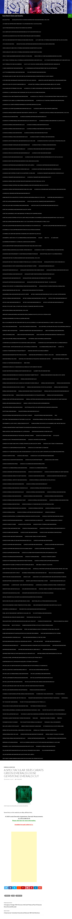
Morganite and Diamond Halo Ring (11, 592)
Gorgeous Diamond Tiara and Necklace (56, 475)
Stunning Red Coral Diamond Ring (44, 693)
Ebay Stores (27, 362)
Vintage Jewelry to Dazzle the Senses (55, 734)
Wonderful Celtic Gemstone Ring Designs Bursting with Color (18, 746)
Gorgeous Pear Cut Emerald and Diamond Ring (44, 524)
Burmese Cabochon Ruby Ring (10, 330)
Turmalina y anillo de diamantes (52, 722)
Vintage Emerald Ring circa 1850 (10, 734)
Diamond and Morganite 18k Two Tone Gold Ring (15, 354)
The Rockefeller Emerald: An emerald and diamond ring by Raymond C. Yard (21, 710)
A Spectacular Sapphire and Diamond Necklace (54, 225)
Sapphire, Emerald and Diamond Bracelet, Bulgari (49, 653)
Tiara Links (35, 718)
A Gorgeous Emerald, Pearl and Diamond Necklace (15, 136)
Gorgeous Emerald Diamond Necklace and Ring (14, 508)
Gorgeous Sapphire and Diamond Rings (54, 544)
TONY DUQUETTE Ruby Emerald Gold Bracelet (31, 722)
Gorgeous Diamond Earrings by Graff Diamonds (57, 471)
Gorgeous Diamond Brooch (35, 471)
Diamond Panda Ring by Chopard (61, 358)
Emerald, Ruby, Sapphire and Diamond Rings (13, 399)
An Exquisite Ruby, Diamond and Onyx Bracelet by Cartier (37, 278)
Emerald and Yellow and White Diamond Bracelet (56, 391)
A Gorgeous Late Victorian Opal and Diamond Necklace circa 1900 (19, 140)
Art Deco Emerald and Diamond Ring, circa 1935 (34, 298)
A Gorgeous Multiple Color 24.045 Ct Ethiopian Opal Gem (51, 140)
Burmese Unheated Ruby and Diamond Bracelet (31, 330)
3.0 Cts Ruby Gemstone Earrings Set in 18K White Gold (57, 60)
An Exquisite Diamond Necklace (46, 265)
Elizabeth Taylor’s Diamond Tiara (42, 370)
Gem (13, 895)
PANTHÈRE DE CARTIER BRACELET (10, 609)
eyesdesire (19, 779)
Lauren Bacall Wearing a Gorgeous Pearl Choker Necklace (50, 584)
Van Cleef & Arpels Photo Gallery (11, 726)
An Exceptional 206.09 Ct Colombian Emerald (51, 253)
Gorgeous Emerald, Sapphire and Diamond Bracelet (30, 512)
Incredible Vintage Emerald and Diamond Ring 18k (34, 572)
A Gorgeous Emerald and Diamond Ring (12, 132)
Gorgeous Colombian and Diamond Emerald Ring (32, 463)
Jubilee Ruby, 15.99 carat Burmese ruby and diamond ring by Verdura (49, 576)
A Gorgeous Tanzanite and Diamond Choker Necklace (50, 173)
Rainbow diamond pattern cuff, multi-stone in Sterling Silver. (37, 625)
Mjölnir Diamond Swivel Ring (29, 588)
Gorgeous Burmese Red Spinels (10, 463)
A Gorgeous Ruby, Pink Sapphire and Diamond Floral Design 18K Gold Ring (21, 161)
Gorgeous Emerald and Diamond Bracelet (36, 483)
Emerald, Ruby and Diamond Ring (55, 395)
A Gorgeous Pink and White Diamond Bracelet (14, 148)
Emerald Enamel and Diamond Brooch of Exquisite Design (30, 395)
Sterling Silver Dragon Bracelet (38, 689)
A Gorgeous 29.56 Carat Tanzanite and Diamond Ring (15, 96)
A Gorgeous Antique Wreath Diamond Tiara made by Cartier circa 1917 (20, 112)
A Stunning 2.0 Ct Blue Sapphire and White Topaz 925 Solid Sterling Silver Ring (21, 229)
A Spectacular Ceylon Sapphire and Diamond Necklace (44, 205)
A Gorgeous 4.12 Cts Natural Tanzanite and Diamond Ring (50, 100)
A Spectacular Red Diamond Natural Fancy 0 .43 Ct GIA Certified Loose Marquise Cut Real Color (26, 221)
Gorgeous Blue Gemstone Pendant (33, 459)
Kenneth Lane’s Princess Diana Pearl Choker (37, 580)
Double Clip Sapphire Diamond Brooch (12, 362)
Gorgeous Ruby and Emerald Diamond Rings (51, 532)
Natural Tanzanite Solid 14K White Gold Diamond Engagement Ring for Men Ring (22, 597)
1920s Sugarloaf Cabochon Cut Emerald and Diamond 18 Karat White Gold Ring (22, 48)
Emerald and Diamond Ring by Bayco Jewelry (14, 387)
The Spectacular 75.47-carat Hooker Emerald (53, 710)
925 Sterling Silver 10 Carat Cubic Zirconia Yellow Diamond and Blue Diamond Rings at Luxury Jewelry (28, 76)
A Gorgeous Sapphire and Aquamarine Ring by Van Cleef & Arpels (18, 165)
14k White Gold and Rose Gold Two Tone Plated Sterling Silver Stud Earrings (21, 35)
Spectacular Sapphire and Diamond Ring (13, 681)
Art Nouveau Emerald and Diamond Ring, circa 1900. (15, 310)
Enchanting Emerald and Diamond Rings (13, 407)
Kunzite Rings (6, 584)
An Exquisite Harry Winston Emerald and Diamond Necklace (39, 274)
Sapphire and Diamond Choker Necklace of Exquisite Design (35, 645)
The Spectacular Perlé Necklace (11, 714)
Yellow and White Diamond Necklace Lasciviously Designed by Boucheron (21, 750)
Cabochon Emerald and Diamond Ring (54, 330)
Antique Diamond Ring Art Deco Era (11, 290)
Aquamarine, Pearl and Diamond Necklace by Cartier (16, 294)
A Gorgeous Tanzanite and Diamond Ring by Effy (39, 177)
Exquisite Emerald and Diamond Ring (43, 415)
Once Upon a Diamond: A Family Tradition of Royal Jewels (17, 605)
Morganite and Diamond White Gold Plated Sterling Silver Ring (37, 592)
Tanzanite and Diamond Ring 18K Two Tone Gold (14, 697)
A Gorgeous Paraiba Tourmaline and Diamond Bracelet (16, 144)
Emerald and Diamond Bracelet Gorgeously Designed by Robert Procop (21, 374)
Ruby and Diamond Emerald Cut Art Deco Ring (34, 637)
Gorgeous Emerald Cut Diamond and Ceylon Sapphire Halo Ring (38, 504)
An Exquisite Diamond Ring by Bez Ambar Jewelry (32, 270)
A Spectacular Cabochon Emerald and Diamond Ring (16, 205)
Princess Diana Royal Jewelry (61, 621)
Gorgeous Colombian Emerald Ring (38, 467)
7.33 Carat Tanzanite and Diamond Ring (36, 72)
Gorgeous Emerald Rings (9, 512)
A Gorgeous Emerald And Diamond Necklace (14, 124)
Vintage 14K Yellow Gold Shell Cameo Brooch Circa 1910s (17, 730)
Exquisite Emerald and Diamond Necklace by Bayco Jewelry (17, 415)
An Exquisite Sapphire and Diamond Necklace (14, 282)
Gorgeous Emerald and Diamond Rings (37, 500)
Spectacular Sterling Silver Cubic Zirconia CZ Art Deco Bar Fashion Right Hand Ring (23, 685)
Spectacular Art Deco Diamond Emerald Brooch (15, 669)
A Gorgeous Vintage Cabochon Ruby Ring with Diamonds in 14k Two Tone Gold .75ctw (24, 181)
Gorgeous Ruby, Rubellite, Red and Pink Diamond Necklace (17, 540)
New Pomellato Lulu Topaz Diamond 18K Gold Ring (44, 601)
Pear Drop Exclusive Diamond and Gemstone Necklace (32, 609)
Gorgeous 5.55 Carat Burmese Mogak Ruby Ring (14, 447)
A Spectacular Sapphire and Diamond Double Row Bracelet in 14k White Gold (22, 225)
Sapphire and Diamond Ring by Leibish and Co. (29, 649)
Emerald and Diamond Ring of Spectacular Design (39, 387)
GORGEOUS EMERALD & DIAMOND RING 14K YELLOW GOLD (42, 479)
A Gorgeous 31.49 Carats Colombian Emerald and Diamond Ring (18, 100)
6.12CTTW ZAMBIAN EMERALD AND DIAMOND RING (14, 72)
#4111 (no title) (6, 19)
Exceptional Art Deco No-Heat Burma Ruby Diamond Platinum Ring (41, 407)
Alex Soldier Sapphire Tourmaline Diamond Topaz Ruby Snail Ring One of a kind (22, 245)
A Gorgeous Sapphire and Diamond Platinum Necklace (16, 169)
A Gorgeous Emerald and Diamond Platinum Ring (39, 128)
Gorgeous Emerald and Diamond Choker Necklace (15, 488)
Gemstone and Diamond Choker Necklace (42, 431)
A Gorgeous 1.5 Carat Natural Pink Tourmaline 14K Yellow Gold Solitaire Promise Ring (24, 92)
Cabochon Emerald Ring (9, 334)
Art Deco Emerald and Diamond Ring (12, 298)
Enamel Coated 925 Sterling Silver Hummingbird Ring (37, 403)
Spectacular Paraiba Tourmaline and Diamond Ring (15, 677)
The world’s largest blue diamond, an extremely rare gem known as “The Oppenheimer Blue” (43, 714)
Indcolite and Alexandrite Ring (56, 572)
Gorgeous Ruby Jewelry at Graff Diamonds (35, 536)
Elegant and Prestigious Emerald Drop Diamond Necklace (17, 370)
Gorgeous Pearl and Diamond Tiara (11, 528)
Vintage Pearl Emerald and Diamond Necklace (14, 738)
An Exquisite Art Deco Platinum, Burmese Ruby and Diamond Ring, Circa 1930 (30, 19)
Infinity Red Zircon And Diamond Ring (12, 576)
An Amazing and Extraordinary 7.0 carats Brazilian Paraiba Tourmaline (20, 253)
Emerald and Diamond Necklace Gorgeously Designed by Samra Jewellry (21, 383)
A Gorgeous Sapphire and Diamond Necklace (47, 165)
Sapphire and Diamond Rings (50, 649)
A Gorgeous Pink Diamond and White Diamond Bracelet (41, 148)
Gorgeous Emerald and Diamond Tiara (58, 500)
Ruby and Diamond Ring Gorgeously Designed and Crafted (17, 641)
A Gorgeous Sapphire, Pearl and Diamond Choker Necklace (46, 169)
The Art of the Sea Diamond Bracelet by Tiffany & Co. (33, 701)
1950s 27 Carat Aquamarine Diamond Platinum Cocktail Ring (17, 56)
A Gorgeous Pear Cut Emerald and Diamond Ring (44, 144)
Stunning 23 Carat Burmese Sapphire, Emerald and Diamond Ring (18, 693)
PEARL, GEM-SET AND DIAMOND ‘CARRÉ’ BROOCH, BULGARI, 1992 (17, 613)
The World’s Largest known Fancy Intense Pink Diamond (16, 718)
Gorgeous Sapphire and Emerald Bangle (45, 548)
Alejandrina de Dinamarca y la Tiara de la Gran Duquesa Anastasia (19, 241)
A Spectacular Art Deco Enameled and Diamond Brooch (41, 201)
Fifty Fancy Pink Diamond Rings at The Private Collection (17, 419)
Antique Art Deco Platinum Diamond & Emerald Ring (52, 286)
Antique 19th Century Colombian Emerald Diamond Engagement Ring (20, 286)
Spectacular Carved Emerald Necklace (39, 669)
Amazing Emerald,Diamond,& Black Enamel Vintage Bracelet (17, 249)
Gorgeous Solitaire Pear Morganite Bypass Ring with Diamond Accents (39, 552)
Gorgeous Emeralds (50, 512)
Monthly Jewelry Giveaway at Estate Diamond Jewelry (52, 588)
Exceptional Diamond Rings (9, 411)
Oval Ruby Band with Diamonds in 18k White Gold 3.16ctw (47, 605)
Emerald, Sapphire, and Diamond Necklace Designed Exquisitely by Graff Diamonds (46, 399)
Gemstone (12, 767)
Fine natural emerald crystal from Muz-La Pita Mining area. (47, 419)
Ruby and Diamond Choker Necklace (12, 637)
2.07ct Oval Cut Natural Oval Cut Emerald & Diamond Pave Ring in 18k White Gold (22, 60)
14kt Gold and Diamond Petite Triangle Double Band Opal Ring (18, 39)
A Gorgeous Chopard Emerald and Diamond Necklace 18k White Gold (20, 120)
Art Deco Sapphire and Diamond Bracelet (53, 302)
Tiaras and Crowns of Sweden (47, 718)
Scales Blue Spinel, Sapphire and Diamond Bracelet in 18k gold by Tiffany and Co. (22, 657)
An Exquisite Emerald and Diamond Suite (12, 274)
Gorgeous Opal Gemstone (24, 524)
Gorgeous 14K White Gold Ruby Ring (37, 439)
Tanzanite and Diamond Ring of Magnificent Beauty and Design (43, 697)
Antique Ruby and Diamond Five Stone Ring (32, 290)
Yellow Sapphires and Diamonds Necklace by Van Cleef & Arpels (18, 754)
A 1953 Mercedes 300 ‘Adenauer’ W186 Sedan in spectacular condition (19, 80)
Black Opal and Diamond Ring (10, 326)
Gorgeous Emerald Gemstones (52, 508)
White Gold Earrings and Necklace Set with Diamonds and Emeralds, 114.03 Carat (40, 742)
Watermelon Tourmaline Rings (10, 742)
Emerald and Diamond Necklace (10, 379)
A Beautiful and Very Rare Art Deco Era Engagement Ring (52, 80)
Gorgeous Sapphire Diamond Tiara (11, 552)
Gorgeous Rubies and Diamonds (10, 532)
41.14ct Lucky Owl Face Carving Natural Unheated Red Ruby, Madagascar (42, 64)
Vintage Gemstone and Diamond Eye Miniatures (31, 734)
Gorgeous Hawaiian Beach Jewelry (53, 520)
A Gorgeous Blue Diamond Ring (10, 116)
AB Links (40, 237)
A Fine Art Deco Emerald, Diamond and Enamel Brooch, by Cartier (44, 84)
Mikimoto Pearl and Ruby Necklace (11, 588)
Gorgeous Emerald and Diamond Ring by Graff (14, 500)
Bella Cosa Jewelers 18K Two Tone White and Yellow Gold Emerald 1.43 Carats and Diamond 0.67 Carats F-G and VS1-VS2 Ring (33, 322)
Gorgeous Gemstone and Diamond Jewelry (53, 516)
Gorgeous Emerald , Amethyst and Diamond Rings (15, 479)
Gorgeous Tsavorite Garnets (48, 556)
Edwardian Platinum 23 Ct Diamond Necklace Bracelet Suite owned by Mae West (22, 366)
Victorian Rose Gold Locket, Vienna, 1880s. (53, 726)
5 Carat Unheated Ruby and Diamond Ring (13, 68)
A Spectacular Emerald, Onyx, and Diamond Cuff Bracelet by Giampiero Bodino (22, 213)
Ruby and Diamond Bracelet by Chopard (51, 633)
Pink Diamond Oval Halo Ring (34, 617)
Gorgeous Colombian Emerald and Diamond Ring (15, 467)
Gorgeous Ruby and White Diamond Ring (13, 536)
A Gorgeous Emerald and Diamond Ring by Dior (36, 132)
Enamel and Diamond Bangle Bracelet (12, 403)
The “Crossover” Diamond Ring (10, 701)
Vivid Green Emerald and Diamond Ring (56, 738)
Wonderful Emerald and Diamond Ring (45, 746)
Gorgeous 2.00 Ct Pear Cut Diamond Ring (53, 443)
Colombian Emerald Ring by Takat (47, 346)
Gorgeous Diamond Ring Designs (36, 475)
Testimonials (64, 697)
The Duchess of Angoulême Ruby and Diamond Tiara (15, 705)
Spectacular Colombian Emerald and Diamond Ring (15, 673)
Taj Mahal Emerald (60, 693)
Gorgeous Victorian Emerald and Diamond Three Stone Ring (17, 560)
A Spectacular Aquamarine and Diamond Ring (14, 201)
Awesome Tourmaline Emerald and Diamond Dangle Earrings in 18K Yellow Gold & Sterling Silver (27, 314)
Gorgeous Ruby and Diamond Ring (29, 532)
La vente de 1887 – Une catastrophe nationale (22, 584)
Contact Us (61, 346)
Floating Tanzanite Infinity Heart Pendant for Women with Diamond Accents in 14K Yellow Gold (26, 427)
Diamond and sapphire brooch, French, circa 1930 (41, 354)
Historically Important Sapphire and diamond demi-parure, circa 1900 (50, 568)
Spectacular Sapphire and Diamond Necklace (41, 677)
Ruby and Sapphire (38, 641)
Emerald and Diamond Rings (61, 387)
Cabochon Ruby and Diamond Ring (25, 334)
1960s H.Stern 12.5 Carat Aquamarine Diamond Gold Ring (48, 56)
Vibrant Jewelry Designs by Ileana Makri (31, 726)
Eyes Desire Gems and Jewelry (13, 16)
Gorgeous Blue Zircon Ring (51, 459)
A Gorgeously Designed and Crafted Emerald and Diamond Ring (50, 189)
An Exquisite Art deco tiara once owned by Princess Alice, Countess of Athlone (22, 261)
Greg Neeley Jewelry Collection (44, 564)
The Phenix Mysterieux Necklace (38, 705)
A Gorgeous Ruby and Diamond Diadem (41, 152)
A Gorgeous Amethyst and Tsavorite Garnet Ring (46, 108)
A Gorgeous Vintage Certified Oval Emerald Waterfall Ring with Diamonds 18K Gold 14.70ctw (25, 185)
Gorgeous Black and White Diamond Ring (13, 459)
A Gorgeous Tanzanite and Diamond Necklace (14, 177)
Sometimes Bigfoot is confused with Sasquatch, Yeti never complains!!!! (20, 661)
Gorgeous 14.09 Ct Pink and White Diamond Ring (14, 439)
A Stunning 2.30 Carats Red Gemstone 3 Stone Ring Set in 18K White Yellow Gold (22, 233)
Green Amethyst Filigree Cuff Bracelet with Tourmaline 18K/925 (18, 564)
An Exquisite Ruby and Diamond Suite (12, 278)
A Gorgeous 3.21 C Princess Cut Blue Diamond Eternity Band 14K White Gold (48, 96)
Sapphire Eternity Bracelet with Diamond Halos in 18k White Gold (19, 653)
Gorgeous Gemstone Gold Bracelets (34, 520)
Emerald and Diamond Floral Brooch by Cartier (53, 374)
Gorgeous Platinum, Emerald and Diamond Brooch (52, 528)
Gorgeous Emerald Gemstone (35, 508)
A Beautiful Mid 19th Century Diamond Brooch (14, 84)
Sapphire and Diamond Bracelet (53, 641)
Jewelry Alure (26, 576)
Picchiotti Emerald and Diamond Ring (42, 613)
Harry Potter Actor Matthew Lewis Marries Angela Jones (17, 568)
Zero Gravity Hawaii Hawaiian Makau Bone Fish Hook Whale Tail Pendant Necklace (23, 758)
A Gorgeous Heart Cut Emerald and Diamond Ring (42, 136)
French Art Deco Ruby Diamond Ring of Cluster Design (16, 431)
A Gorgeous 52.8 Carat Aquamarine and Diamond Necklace (17, 108)
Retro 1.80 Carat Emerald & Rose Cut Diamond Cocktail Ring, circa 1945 (41, 629)
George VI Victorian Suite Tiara (43, 435)
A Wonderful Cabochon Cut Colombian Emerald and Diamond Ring (19, 237)
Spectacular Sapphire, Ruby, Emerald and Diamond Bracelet (39, 681)
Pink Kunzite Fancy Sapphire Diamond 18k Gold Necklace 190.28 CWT (19, 621)
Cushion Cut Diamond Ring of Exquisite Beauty (14, 350)
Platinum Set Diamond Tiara (44, 621)
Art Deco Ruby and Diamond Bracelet (57, 298)
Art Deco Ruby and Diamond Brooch (12, 302)
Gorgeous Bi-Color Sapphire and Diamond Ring (42, 455)
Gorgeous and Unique (22, 455)
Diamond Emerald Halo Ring (10, 358)
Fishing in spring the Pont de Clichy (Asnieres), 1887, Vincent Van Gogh (48, 423)
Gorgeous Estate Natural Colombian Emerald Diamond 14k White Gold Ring (21, 516)
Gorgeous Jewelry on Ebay (9, 524)
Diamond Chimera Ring (61, 354)
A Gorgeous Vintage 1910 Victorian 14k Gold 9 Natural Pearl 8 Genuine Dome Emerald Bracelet (24, 904)
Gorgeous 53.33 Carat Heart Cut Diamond (38, 447)
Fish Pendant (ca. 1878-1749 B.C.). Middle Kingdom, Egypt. (16, 423)
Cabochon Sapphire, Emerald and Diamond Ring (14, 338)
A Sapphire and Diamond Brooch (55, 197)
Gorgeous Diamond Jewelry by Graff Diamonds (14, 475)
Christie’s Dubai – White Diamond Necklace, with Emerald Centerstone (20, 346)
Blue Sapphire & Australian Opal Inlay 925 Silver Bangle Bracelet (55, 326)
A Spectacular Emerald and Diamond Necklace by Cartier (17, 209)
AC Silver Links (54, 237)
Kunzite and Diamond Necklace (57, 580)
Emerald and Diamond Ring (48, 383)
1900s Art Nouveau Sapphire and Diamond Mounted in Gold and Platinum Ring (35, 43)
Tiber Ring (59, 718)
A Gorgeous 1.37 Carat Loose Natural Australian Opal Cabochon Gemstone (42, 88)
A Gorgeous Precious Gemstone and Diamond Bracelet (16, 152)
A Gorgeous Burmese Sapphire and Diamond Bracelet (33, 116)
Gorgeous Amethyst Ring (9, 455)
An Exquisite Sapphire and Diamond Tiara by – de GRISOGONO (41, 282)
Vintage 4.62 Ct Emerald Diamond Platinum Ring (45, 730)
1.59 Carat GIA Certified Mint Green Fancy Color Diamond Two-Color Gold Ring (22, 23)
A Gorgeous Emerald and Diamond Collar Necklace (52, 120)
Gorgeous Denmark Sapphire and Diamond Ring (14, 471)
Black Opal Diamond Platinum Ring (28, 326)
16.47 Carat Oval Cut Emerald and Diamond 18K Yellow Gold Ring (52, 39)
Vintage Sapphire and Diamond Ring (36, 738)
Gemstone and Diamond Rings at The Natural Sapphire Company (18, 435)
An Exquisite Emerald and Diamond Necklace (57, 270)
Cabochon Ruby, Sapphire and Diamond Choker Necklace (50, 334)
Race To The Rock (16, 625)
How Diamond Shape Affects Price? (11, 572)
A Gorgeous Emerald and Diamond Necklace (38, 124)
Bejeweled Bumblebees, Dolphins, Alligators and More (16, 318)
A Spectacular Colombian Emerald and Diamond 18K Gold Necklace (24, 912)
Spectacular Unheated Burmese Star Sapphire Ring (15, 689)
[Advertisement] (24, 857)
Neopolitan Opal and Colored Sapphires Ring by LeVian (16, 601)
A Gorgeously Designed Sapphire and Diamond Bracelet (16, 193)
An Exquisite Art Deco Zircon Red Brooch (54, 261)
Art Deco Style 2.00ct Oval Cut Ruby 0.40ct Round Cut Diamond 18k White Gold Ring (23, 306)
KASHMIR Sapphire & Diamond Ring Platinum (13, 580)
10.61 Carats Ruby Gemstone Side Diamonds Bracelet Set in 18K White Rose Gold (22, 31)
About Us (47, 237)
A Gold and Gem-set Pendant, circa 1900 (12, 88)
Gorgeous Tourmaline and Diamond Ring (13, 556)
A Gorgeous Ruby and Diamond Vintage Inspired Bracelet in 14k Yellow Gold (44, 157)
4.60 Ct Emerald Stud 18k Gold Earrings (12, 64)
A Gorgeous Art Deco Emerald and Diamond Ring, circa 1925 (54, 112)
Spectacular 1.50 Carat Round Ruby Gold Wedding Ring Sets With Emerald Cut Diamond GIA (25, 665)
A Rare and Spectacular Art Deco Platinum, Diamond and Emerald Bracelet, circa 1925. (24, 197)
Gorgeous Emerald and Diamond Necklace (40, 488)
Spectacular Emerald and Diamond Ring (40, 673)
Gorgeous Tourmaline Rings (32, 556)
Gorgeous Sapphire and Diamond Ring (43, 540)
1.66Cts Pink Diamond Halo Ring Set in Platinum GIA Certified (17, 27)
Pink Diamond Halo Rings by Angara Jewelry (13, 617)
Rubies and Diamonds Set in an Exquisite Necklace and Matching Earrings (21, 633)
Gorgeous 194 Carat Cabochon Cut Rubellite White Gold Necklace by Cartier (22, 443)
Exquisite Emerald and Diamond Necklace (28, 411)
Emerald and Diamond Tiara (9, 391)
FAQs (56, 415)
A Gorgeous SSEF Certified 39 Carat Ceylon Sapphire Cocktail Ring (19, 173)
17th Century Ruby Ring (8, 43)
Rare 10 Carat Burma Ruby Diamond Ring (12, 629)
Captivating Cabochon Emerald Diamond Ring (39, 338)
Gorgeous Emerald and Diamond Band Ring (13, 483)
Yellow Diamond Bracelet (48, 750)
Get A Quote (56, 435)
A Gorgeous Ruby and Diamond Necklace (13, 157)
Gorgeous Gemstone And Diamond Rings (12, 520)
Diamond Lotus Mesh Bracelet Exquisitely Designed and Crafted (34, 358)
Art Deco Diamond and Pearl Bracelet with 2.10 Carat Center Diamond (48, 294)
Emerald (6, 767)
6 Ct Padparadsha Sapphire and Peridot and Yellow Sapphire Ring (41, 68)
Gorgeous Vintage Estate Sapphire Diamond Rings (47, 560)
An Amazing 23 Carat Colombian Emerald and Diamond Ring (49, 249)
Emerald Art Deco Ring (8, 395)
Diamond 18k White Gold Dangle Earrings (38, 350)
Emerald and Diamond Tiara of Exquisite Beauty (30, 391)
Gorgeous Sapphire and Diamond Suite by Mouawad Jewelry (17, 548)
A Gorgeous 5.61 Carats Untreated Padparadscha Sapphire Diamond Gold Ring (22, 104)
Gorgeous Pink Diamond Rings (29, 528)
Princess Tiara (6, 625)
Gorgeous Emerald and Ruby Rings (11, 504)
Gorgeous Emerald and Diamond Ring (35, 492)
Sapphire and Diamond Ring (59, 645)
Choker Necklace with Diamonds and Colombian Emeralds (52, 342)
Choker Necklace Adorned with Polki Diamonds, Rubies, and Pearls (19, 342)
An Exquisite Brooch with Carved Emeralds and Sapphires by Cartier (19, 265)
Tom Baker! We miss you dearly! (10, 722)
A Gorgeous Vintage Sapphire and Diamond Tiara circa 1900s (17, 189)
